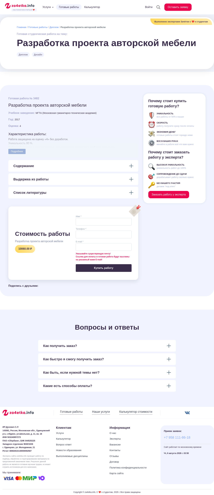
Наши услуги (101, 411)
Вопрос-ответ (64, 444)
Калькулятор (92, 7)
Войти (148, 7)
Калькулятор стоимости (135, 411)
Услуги (60, 433)
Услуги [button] (46, 7)
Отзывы (114, 456)
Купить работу (103, 268)
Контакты (115, 450)
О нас (113, 433)
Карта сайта (117, 473)
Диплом (54, 27)
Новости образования (68, 450)
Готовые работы (69, 7)
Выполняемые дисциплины (72, 456)
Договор (114, 461)
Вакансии (115, 444)
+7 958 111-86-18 (177, 437)
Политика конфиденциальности (128, 467)
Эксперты (115, 438)
